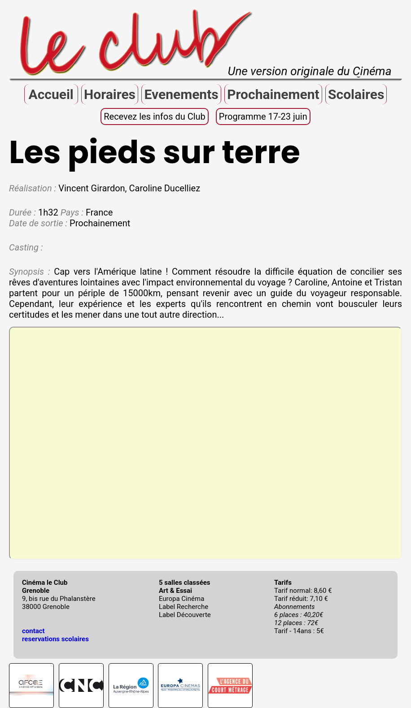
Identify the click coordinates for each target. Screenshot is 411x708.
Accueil (50, 94)
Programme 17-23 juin (263, 116)
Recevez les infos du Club (155, 116)
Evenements (181, 94)
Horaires (110, 94)
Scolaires (356, 94)
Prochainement (273, 94)
